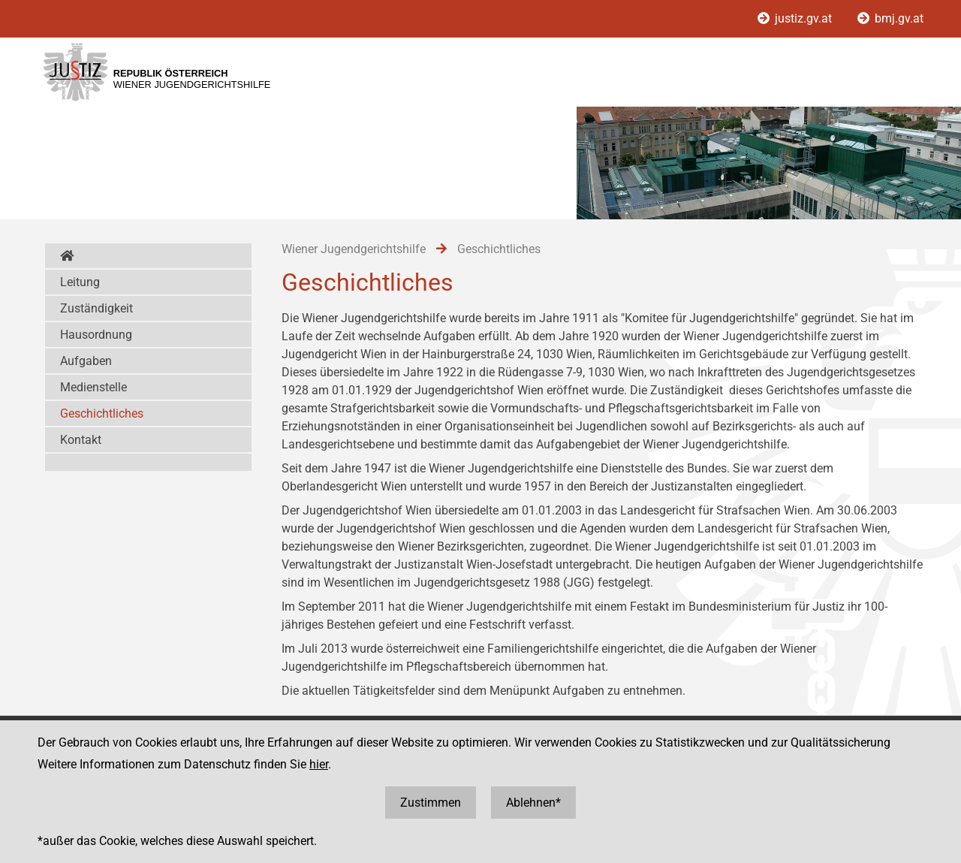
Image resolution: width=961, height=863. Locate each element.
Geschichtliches (101, 413)
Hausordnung (96, 334)
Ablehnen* (533, 802)
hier (318, 764)
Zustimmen (430, 802)
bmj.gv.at (890, 18)
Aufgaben (86, 361)
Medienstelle (93, 387)
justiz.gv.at (796, 18)
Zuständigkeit (96, 308)
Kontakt (80, 440)
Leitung (80, 282)
